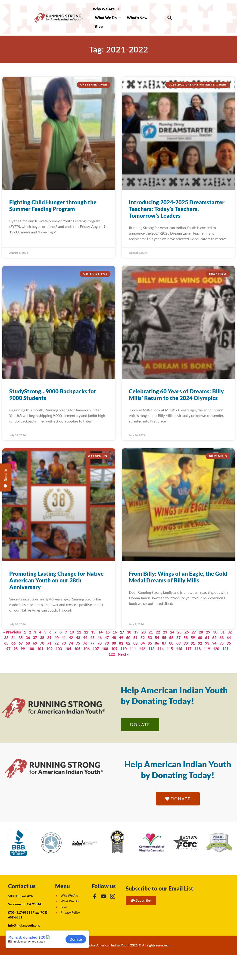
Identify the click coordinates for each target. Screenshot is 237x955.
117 (188, 648)
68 (28, 643)
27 (194, 632)
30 (215, 632)
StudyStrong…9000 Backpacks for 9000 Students (52, 394)
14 (100, 632)
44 (85, 637)
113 (151, 648)
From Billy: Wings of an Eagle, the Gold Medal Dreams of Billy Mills (178, 577)
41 (64, 637)
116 (179, 648)
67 (21, 643)
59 (193, 637)
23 (165, 632)
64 (229, 637)
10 (72, 632)
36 (28, 637)
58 (186, 637)
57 (178, 637)
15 (108, 632)
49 (121, 637)
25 (179, 632)
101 (40, 648)
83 (135, 643)
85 (150, 643)
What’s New (137, 17)
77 (92, 643)
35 (21, 637)
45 (92, 637)
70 (42, 643)
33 (6, 637)
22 (158, 632)
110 (123, 648)
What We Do (108, 18)
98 (15, 648)
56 (171, 637)
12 (86, 632)
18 (129, 632)
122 (112, 654)
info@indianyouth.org (24, 925)
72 (56, 643)
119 (207, 648)
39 (49, 637)
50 (128, 637)
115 (170, 648)
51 (135, 637)
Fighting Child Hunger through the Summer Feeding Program (53, 205)
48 (114, 637)
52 (142, 637)
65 (6, 643)
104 (68, 648)
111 (133, 648)
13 (93, 632)
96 (229, 643)
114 (160, 648)
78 (99, 643)
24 (172, 632)
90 (186, 643)
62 (214, 637)
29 (208, 632)
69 (35, 643)
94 (214, 643)
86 (157, 643)
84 (142, 643)
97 (8, 648)
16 (115, 632)
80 (114, 643)
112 (142, 648)
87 (164, 643)
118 (197, 648)
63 (221, 637)
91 (193, 643)
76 (85, 643)
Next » (123, 654)
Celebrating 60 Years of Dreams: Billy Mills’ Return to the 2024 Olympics (176, 394)
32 (230, 632)
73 (64, 643)
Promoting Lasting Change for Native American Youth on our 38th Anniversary (56, 580)
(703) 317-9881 (19, 912)
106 (86, 648)
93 (207, 643)
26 (186, 632)
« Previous (12, 632)
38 (42, 637)
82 (128, 643)
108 (105, 648)
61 (207, 637)
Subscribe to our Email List (159, 888)
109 (114, 648)
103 (59, 648)
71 (49, 643)
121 (225, 648)
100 (31, 648)
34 (13, 637)
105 (77, 648)
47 (107, 637)
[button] (169, 17)
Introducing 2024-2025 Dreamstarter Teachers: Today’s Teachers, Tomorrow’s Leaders (177, 209)
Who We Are (106, 9)
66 (13, 643)
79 (107, 643)
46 (99, 637)
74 (71, 643)
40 (56, 637)
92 (200, 643)
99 (23, 648)
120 (216, 648)
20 (143, 632)
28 (201, 632)
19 (136, 632)
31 (222, 632)
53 (150, 637)
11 (79, 632)
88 (171, 643)
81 (121, 643)
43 (78, 637)
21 (151, 632)
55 (164, 637)
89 (178, 643)
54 (157, 637)
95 (221, 643)
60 (200, 637)
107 (96, 648)
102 (49, 648)
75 (78, 643)
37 (35, 637)
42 (71, 637)
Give (99, 26)
